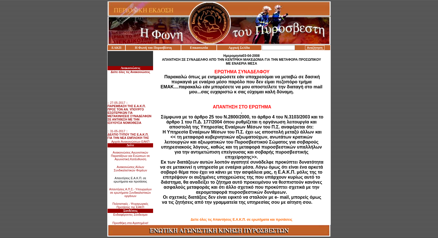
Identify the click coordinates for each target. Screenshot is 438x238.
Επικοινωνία (199, 48)
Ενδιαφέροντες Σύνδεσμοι (130, 214)
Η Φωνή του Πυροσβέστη (153, 48)
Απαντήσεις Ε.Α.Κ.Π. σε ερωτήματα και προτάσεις (130, 179)
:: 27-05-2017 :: (129, 113)
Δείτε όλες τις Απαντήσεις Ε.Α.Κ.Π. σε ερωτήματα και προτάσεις (241, 220)
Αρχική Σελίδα (239, 48)
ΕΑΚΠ (116, 48)
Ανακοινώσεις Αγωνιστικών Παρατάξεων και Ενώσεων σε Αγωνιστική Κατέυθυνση (130, 156)
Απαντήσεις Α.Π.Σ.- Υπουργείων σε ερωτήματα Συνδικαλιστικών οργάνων (130, 193)
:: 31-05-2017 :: (129, 138)
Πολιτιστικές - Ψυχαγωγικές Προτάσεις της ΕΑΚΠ (130, 205)
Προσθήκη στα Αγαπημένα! (130, 223)
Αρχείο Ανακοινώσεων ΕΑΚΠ (130, 141)
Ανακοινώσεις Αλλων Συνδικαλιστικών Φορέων (130, 168)
